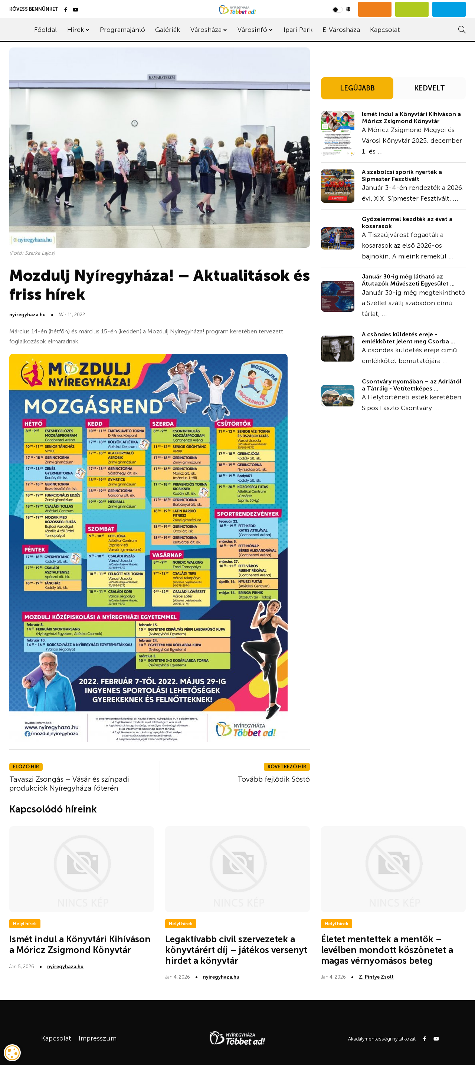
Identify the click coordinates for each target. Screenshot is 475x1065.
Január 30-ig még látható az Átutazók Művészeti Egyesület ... (408, 280)
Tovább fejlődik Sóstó (274, 779)
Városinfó (252, 30)
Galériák (167, 30)
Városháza (206, 30)
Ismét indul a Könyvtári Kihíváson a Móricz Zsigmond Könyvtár (411, 118)
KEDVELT (429, 88)
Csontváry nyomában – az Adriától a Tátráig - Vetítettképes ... (412, 385)
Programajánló (122, 30)
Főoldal (45, 30)
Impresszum (98, 1038)
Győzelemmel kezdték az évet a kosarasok (407, 222)
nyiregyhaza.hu (27, 314)
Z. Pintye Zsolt (376, 977)
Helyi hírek (25, 923)
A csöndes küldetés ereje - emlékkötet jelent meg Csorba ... (408, 338)
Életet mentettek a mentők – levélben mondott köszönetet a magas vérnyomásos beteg (387, 950)
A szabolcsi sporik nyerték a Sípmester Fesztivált (402, 175)
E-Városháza (341, 30)
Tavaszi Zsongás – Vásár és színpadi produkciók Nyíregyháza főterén (69, 783)
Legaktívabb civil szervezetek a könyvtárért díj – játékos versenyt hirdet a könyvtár (236, 950)
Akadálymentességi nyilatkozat (382, 1039)
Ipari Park (298, 30)
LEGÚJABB (357, 88)
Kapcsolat (385, 30)
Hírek (75, 30)
